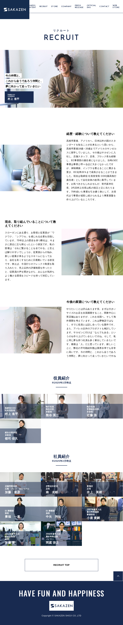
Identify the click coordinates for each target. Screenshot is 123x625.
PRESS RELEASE (79, 6)
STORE (54, 7)
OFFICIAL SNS (91, 6)
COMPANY (66, 7)
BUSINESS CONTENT (31, 6)
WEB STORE (116, 6)
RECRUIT (43, 7)
